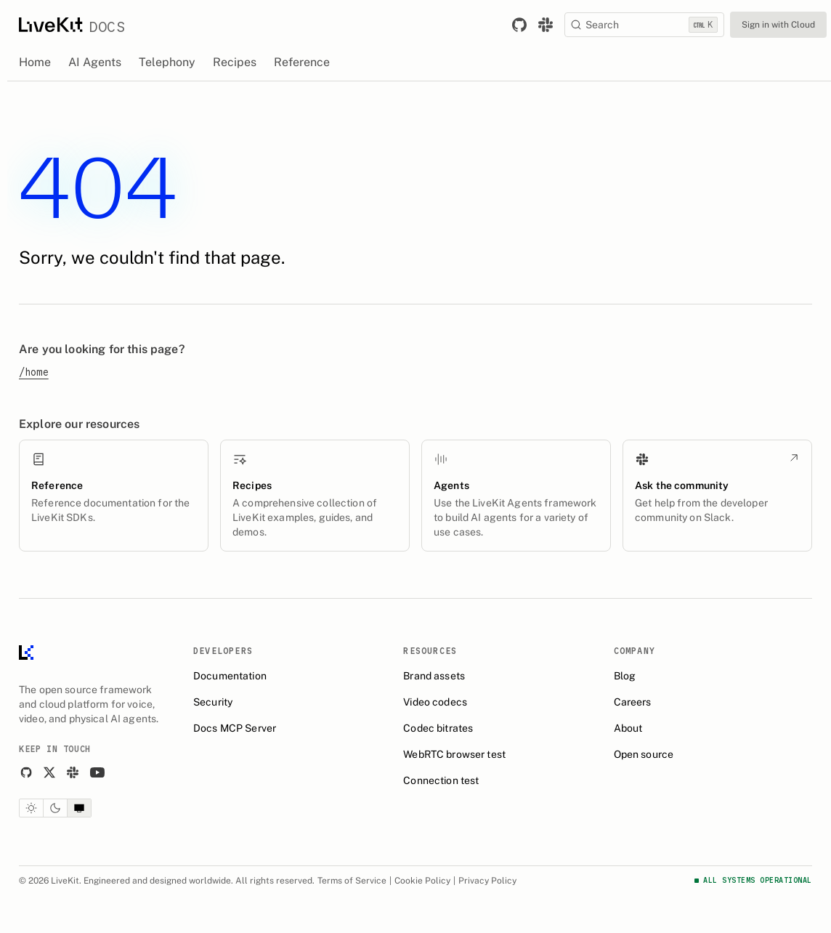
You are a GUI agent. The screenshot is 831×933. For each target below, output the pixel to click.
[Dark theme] (55, 808)
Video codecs (435, 702)
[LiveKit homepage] (26, 656)
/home (34, 372)
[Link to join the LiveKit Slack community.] (545, 24)
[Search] (644, 24)
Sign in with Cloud (778, 25)
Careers (633, 702)
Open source (644, 754)
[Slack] (72, 772)
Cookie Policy (422, 881)
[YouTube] (97, 772)
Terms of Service (351, 881)
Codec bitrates (438, 728)
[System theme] (79, 808)
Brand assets (434, 676)
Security (212, 702)
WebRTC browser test (454, 754)
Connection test (441, 780)
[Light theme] (31, 808)
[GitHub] (26, 772)
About (628, 728)
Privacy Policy (487, 881)
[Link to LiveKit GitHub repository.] (519, 24)
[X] (49, 772)
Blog (625, 676)
